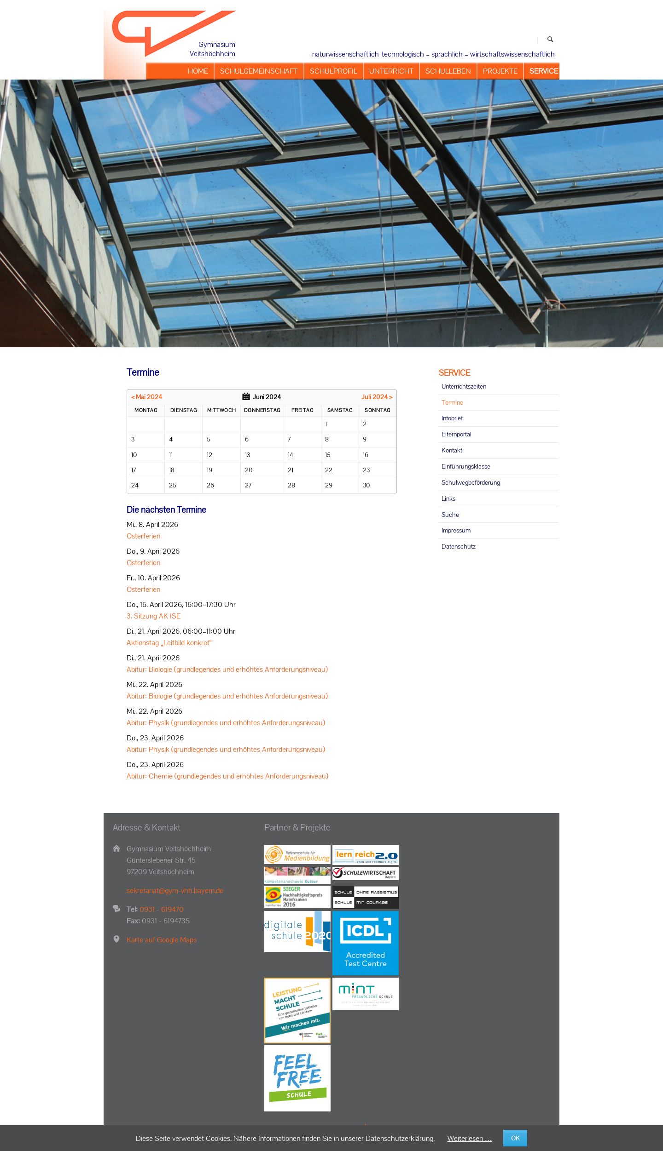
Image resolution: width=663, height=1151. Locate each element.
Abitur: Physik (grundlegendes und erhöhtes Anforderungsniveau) (226, 722)
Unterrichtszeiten (464, 386)
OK (515, 1138)
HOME (198, 71)
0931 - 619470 (162, 909)
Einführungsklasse (466, 466)
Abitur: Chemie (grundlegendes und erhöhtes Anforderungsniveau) (227, 776)
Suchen (550, 40)
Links (448, 498)
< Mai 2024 (146, 397)
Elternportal (456, 434)
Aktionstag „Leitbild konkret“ (169, 642)
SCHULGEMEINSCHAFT (259, 71)
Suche (450, 514)
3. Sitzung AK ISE (153, 616)
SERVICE (454, 372)
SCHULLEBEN (448, 71)
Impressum (456, 530)
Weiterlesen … (470, 1138)
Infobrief (452, 418)
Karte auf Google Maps (162, 940)
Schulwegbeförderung (471, 482)
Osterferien (143, 536)
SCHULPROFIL (333, 71)
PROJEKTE (500, 71)
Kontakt (452, 450)
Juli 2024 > (376, 397)
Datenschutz (459, 546)
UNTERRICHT (391, 71)
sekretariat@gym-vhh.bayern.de (175, 890)
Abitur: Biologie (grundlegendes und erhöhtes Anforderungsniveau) (227, 669)
